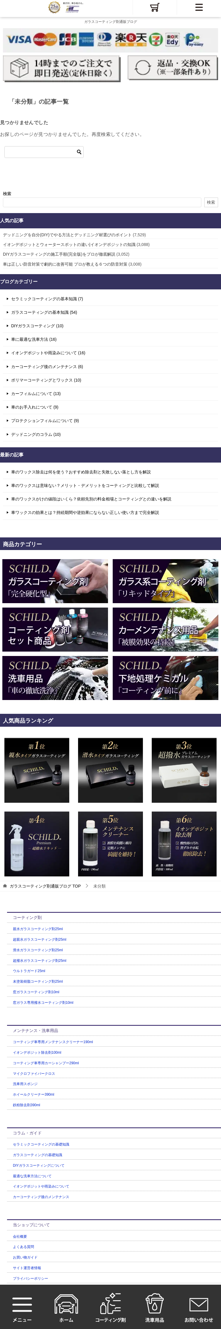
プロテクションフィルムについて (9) (45, 420)
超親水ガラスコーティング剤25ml (39, 939)
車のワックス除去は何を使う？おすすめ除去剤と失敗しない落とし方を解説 (81, 472)
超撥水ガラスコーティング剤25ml (39, 961)
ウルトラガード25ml (29, 971)
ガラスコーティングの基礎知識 (37, 1155)
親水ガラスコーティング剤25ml (38, 929)
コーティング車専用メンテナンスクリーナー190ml (53, 1042)
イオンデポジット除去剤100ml (37, 1052)
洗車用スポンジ (25, 1084)
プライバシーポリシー (30, 1278)
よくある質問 (23, 1247)
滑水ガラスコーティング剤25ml (38, 950)
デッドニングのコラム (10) (36, 434)
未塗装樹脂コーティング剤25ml (38, 981)
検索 (7, 193)
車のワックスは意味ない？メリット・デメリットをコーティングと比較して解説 (85, 485)
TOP (45, 886)
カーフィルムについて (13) (36, 393)
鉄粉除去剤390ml (26, 1105)
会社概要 (20, 1236)
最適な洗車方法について (32, 1176)
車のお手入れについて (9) (34, 407)
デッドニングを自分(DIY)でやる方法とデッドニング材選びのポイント (67, 234)
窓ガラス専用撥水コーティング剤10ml (43, 1003)
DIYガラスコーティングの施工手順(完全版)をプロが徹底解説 (59, 254)
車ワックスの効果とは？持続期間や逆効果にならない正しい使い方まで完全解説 (85, 512)
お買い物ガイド (25, 1257)
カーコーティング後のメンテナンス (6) (47, 366)
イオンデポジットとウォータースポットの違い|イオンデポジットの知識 (69, 244)
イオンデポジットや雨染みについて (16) (48, 352)
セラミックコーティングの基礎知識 (41, 1144)
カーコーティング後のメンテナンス (41, 1197)
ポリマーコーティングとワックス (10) (46, 380)
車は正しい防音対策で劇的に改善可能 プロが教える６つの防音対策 (65, 264)
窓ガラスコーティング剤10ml (36, 992)
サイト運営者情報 (27, 1268)
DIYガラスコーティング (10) (37, 325)
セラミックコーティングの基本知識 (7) (47, 298)
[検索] (44, 152)
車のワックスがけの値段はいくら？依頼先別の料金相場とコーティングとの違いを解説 (91, 499)
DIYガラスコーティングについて (39, 1165)
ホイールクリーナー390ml (33, 1094)
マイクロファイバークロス (34, 1074)
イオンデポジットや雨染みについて (41, 1186)
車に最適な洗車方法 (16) (34, 339)
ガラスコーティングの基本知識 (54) (44, 312)
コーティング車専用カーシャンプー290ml (46, 1063)
